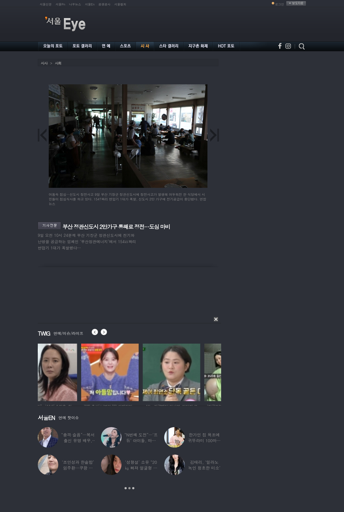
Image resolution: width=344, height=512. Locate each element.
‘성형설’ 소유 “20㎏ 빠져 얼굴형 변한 (141, 467)
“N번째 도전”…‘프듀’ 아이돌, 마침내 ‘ (141, 440)
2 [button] (129, 488)
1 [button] (126, 488)
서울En (89, 4)
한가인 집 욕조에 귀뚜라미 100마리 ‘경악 (204, 440)
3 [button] (133, 488)
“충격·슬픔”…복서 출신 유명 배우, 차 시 (78, 440)
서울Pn (60, 4)
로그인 (279, 4)
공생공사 (105, 4)
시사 (44, 63)
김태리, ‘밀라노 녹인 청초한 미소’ (204, 465)
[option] (66, 371)
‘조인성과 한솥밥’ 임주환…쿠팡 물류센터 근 (78, 467)
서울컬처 (120, 4)
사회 (58, 63)
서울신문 (46, 4)
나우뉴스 (75, 4)
